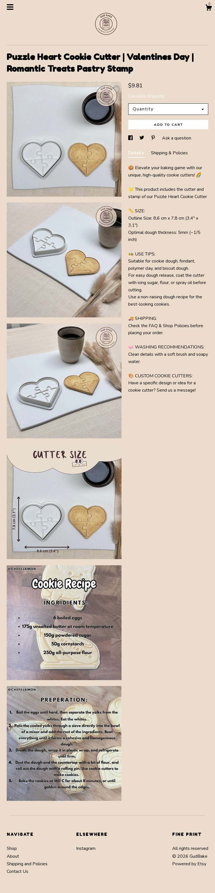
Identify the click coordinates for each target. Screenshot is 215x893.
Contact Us (17, 871)
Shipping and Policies (27, 864)
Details (136, 153)
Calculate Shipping (146, 96)
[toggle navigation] (10, 7)
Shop (12, 848)
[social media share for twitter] (142, 138)
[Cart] (208, 8)
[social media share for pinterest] (153, 138)
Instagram (85, 848)
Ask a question (176, 138)
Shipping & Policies (169, 153)
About (13, 856)
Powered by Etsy (189, 864)
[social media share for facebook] (131, 138)
